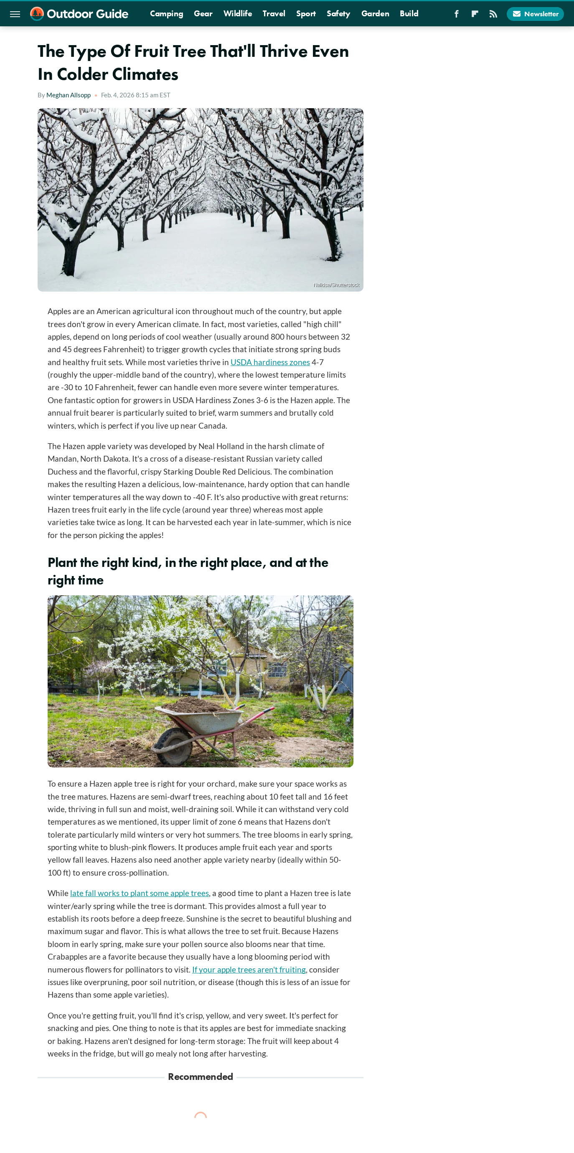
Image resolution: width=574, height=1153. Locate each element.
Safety (338, 13)
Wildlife (238, 13)
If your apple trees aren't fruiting (249, 969)
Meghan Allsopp (68, 95)
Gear (203, 13)
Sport (306, 13)
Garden (375, 13)
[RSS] (493, 16)
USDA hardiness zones (270, 362)
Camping (166, 13)
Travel (274, 13)
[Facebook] (457, 16)
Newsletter (535, 13)
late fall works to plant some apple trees (139, 893)
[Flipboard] (475, 16)
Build (409, 13)
